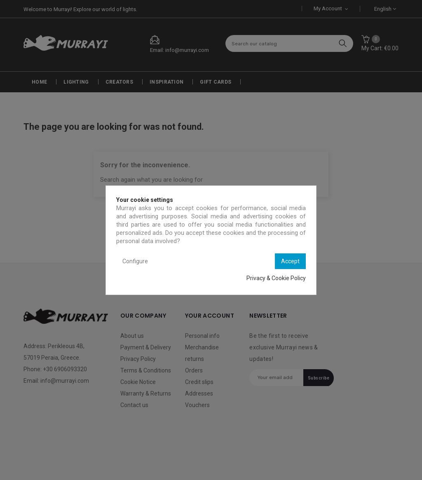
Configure (135, 261)
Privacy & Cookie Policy (276, 278)
